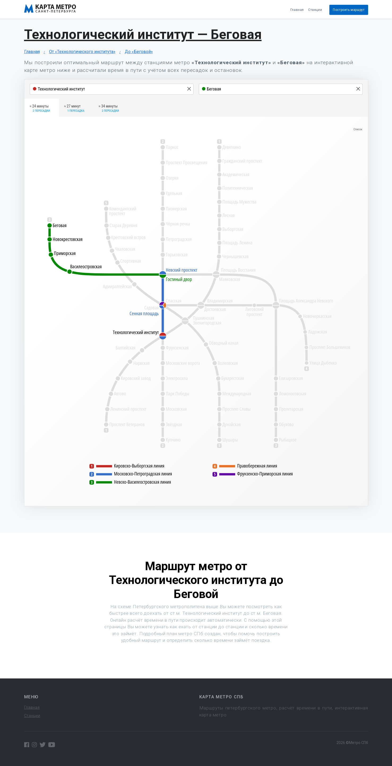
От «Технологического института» (82, 51)
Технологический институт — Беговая (143, 34)
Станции (315, 10)
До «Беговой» (139, 51)
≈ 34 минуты (109, 108)
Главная (297, 10)
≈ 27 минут (74, 108)
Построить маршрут (348, 10)
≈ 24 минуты (40, 108)
